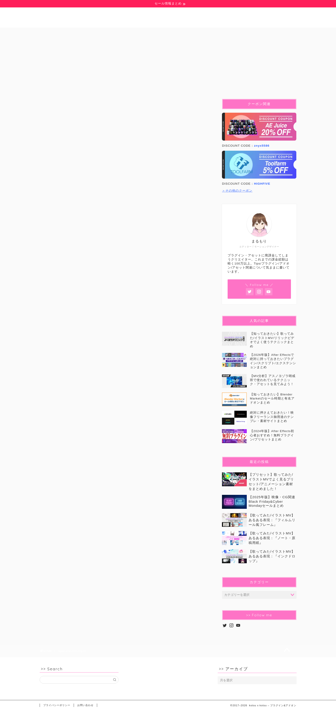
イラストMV (223, 33)
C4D (192, 33)
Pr (136, 33)
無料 (61, 33)
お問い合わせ (85, 705)
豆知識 (88, 33)
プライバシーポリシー (56, 705)
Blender (163, 33)
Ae (113, 33)
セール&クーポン (265, 33)
